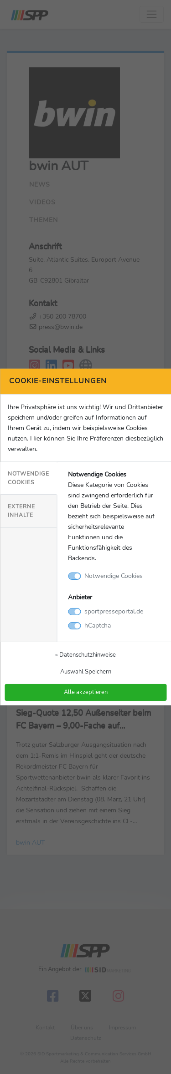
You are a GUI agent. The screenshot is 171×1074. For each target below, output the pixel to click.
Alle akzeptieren (86, 692)
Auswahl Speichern (85, 671)
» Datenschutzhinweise (85, 655)
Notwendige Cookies (28, 478)
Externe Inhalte (21, 511)
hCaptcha (97, 625)
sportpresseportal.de (113, 611)
